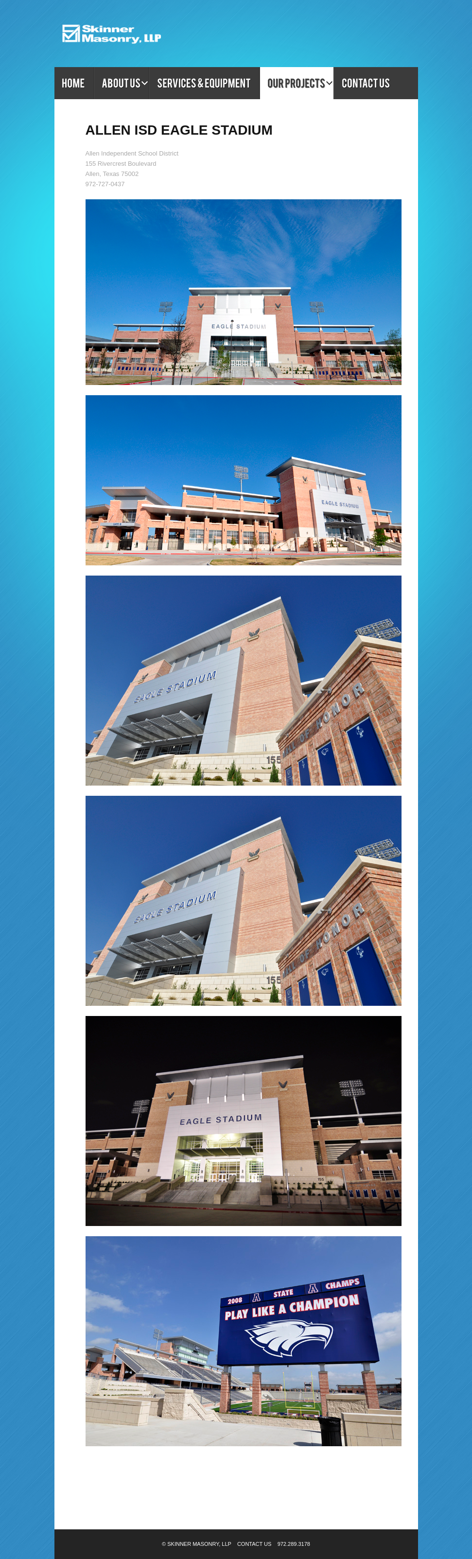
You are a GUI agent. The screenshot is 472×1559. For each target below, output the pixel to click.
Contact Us (254, 1544)
